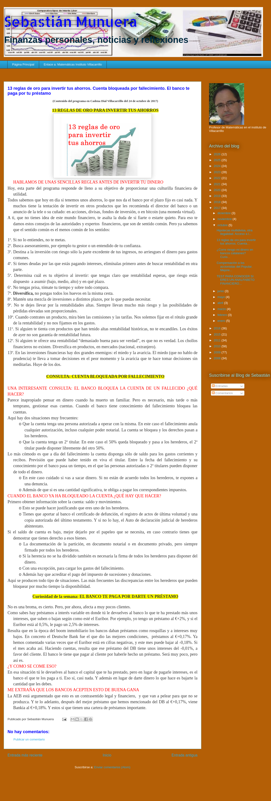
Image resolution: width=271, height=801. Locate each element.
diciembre (225, 213)
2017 (218, 208)
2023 (218, 172)
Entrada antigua (184, 755)
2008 (218, 358)
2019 (218, 196)
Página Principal (23, 64)
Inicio (107, 755)
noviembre (225, 219)
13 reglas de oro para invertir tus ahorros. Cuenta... (236, 241)
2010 (218, 346)
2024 (218, 166)
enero (222, 321)
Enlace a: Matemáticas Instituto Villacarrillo (73, 64)
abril (221, 303)
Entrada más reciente (25, 755)
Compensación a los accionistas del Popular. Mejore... (234, 266)
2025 (218, 160)
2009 (218, 352)
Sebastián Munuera (70, 21)
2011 (218, 340)
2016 (218, 328)
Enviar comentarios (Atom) (112, 767)
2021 (218, 184)
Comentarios (222, 393)
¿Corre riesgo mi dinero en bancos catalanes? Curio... (235, 253)
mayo (222, 297)
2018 (218, 202)
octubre (223, 225)
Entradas (220, 386)
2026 (218, 154)
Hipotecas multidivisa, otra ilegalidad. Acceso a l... (234, 232)
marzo (222, 309)
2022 (218, 178)
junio (221, 291)
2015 (218, 334)
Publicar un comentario (29, 739)
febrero (223, 315)
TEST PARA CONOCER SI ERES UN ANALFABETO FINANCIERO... (236, 279)
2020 (218, 190)
